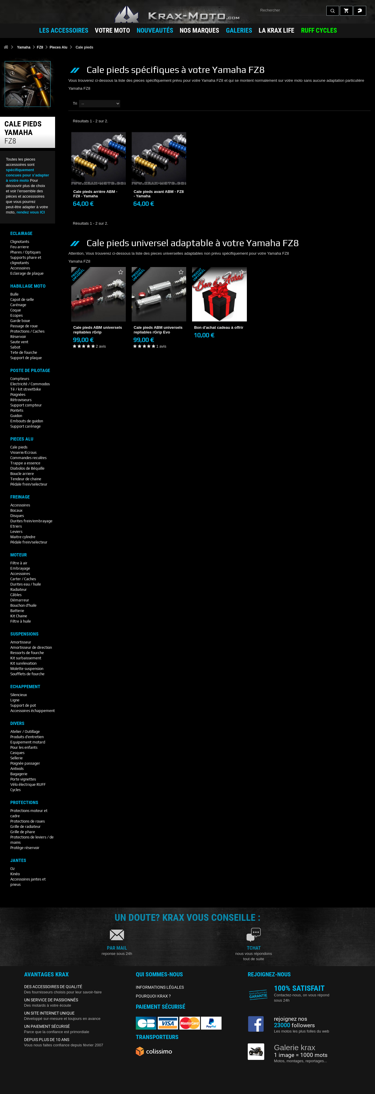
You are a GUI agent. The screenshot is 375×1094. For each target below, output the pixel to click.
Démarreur (19, 600)
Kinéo (15, 874)
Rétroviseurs (21, 400)
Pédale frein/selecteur (28, 484)
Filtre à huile (20, 621)
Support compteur (26, 405)
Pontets (16, 410)
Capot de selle (22, 299)
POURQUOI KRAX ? (153, 996)
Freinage (20, 497)
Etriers (16, 526)
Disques (17, 515)
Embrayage (20, 568)
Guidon (16, 415)
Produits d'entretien (27, 737)
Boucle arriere (22, 473)
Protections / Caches (27, 331)
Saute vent (19, 342)
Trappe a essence (25, 463)
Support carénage (25, 426)
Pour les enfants (23, 747)
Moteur (18, 555)
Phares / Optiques (25, 252)
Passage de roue (24, 326)
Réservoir (18, 336)
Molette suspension (26, 668)
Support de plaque (26, 358)
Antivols (17, 768)
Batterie (17, 610)
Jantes (18, 860)
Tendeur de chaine (25, 479)
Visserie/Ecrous (23, 452)
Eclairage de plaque (27, 273)
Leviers (16, 531)
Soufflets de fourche (27, 674)
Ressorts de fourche (27, 653)
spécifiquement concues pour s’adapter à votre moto (27, 175)
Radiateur (18, 589)
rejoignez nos (290, 1019)
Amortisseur (20, 642)
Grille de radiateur (25, 826)
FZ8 (40, 47)
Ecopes (16, 315)
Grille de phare (22, 832)
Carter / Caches (23, 579)
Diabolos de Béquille (27, 468)
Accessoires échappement (32, 710)
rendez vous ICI (30, 212)
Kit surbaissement (25, 658)
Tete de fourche (23, 352)
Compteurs (19, 378)
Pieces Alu (58, 47)
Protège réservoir (24, 847)
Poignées (17, 394)
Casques (17, 753)
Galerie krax (294, 1047)
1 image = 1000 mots (301, 1055)
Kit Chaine (18, 616)
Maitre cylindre (22, 537)
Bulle (14, 294)
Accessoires (20, 268)
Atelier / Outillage (25, 731)
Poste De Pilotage (30, 370)
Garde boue (20, 320)
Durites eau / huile (25, 584)
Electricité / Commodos (30, 384)
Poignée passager (25, 763)
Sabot (15, 347)
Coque (15, 310)
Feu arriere (19, 247)
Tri (75, 103)
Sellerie (16, 758)
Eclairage (21, 233)
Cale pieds (18, 447)
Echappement (25, 686)
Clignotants (19, 241)
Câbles (16, 595)
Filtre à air (18, 563)
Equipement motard (27, 742)
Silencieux (18, 695)
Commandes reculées (28, 458)
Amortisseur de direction (31, 647)
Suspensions (24, 634)
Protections (24, 802)
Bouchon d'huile (23, 605)
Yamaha (23, 47)
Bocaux (16, 510)
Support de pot (23, 705)
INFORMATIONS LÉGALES (160, 987)
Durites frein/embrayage (31, 521)
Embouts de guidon (26, 421)
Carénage (18, 305)
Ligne (14, 700)
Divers (17, 723)
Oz (12, 868)
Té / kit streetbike (25, 389)
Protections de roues (27, 821)
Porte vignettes (23, 779)
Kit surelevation (23, 663)
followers (294, 1025)
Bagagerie (18, 774)
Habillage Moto (28, 286)
